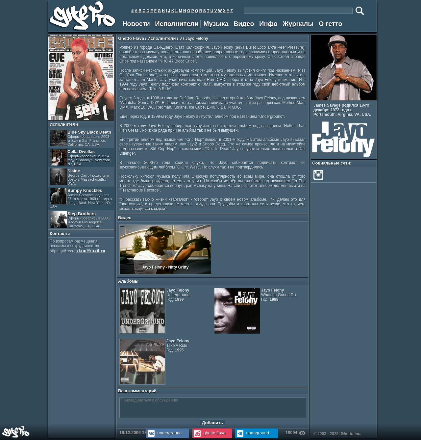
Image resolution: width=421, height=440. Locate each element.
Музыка (216, 23)
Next (374, 96)
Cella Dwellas (80, 157)
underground (164, 432)
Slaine (79, 176)
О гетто (330, 23)
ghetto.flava (209, 432)
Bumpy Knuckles (81, 198)
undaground (252, 432)
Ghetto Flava (131, 38)
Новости (136, 23)
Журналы (298, 23)
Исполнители (176, 23)
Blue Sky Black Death (80, 138)
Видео (244, 23)
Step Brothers (80, 219)
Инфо (268, 23)
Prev (369, 96)
